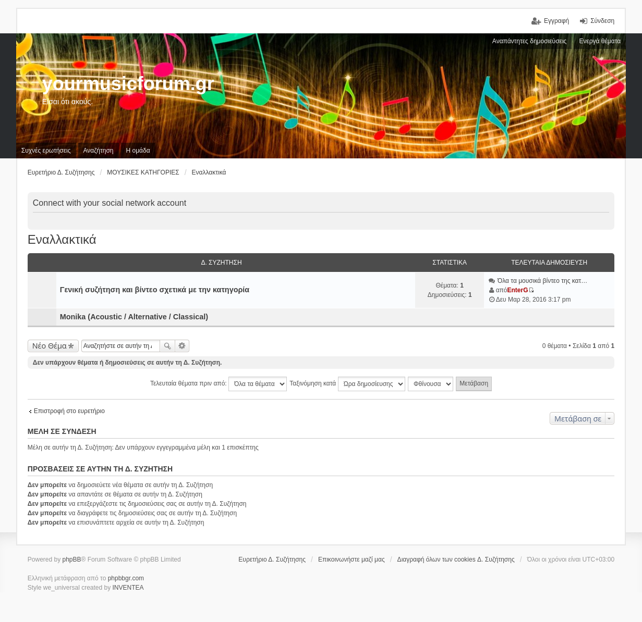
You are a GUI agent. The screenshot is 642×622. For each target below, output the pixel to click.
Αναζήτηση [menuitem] (98, 150)
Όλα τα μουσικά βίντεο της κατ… (542, 280)
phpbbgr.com (126, 578)
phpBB (71, 559)
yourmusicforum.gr (128, 83)
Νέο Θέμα (49, 346)
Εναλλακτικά (62, 239)
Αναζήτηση (167, 346)
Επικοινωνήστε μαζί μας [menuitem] (351, 559)
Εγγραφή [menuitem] (556, 20)
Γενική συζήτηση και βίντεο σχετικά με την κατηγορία (154, 289)
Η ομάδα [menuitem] (138, 150)
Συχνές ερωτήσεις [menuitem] (46, 150)
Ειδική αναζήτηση (182, 346)
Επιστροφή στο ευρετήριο (69, 411)
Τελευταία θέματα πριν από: (218, 384)
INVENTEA (128, 587)
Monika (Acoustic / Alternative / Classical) (134, 317)
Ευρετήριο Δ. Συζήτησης (272, 559)
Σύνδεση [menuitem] (602, 20)
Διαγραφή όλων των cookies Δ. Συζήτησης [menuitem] (456, 559)
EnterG (517, 290)
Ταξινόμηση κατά (347, 384)
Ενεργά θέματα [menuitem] (600, 41)
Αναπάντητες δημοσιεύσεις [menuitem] (529, 41)
